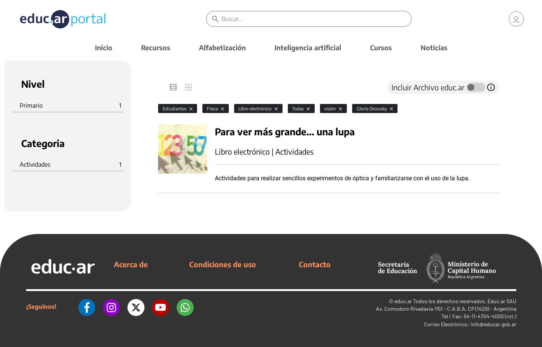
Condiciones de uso (222, 264)
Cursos (381, 47)
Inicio (103, 47)
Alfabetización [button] (222, 47)
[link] (516, 18)
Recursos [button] (155, 47)
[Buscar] (316, 18)
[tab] (173, 87)
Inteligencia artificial (308, 47)
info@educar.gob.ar (493, 324)
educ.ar (403, 301)
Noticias (434, 47)
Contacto (315, 264)
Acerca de (131, 264)
